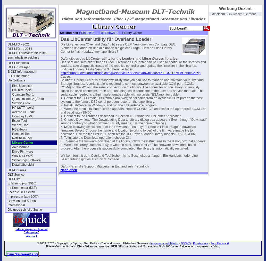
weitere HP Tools (23, 112)
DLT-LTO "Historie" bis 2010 (27, 53)
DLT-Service (16, 174)
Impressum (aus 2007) (23, 196)
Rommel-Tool (21, 134)
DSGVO (186, 243)
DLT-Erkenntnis (18, 63)
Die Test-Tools (21, 90)
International (16, 205)
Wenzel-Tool (20, 125)
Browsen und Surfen (22, 201)
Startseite (87, 33)
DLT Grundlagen (19, 67)
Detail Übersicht (23, 164)
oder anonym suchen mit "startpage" (31, 231)
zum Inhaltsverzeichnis (23, 57)
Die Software (17, 80)
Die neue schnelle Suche (25, 209)
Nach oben (69, 170)
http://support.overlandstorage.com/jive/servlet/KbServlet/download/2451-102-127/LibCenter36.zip (131, 73)
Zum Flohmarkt (220, 243)
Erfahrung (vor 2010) (22, 183)
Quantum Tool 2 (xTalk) (28, 99)
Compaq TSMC (22, 116)
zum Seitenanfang (22, 254)
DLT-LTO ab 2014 (20, 49)
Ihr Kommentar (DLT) (22, 188)
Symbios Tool (21, 103)
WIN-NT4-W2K (22, 156)
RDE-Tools (19, 129)
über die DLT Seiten (21, 192)
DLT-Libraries (17, 170)
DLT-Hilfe (14, 179)
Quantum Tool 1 (23, 94)
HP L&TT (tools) (23, 107)
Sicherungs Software (26, 160)
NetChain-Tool (22, 138)
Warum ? (31, 236)
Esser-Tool (19, 121)
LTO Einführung (18, 76)
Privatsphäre (200, 243)
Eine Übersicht (22, 86)
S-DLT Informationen (22, 71)
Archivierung (20, 147)
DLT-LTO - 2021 (19, 44)
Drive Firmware (22, 151)
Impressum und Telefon (164, 243)
